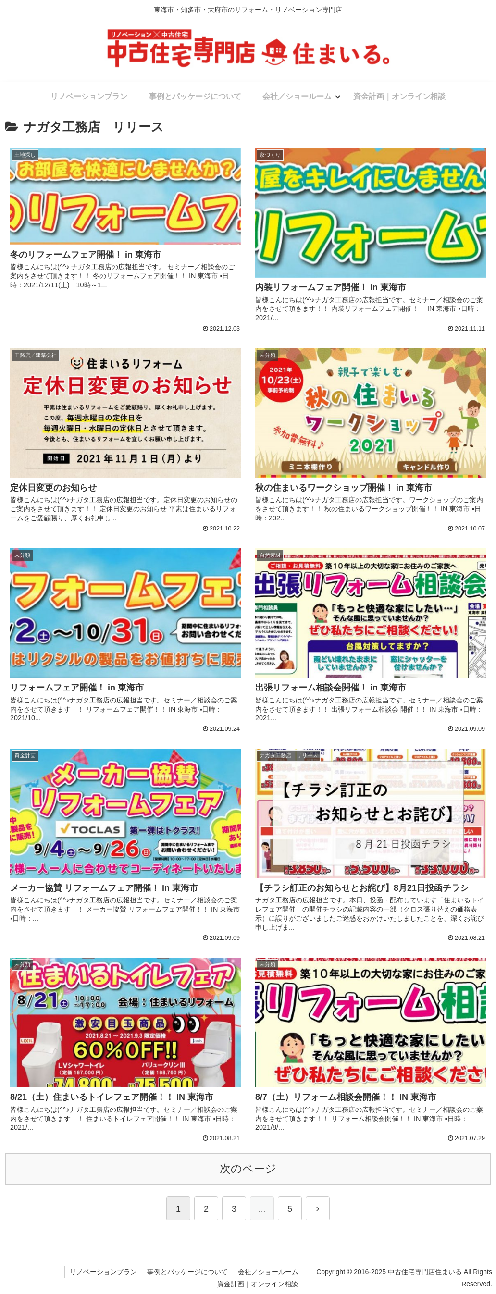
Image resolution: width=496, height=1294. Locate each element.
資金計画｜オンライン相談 (257, 1284)
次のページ (248, 1169)
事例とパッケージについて (187, 1272)
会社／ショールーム (268, 1272)
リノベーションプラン (103, 1272)
